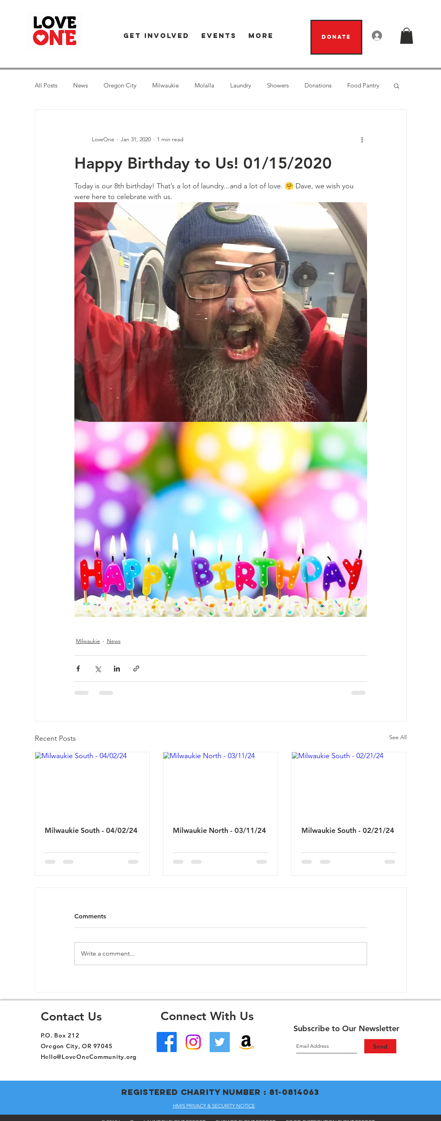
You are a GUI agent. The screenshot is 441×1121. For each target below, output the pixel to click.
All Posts (46, 85)
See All (398, 737)
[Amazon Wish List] (246, 1042)
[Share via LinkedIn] (117, 668)
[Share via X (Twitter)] (97, 668)
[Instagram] (193, 1042)
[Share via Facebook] (78, 668)
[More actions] (362, 139)
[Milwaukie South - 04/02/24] (92, 784)
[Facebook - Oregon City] (167, 1042)
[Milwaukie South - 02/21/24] (349, 784)
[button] (156, 36)
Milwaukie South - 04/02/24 (91, 830)
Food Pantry (363, 85)
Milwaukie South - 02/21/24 (347, 830)
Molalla (204, 85)
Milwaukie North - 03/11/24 (219, 830)
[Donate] (336, 37)
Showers (278, 85)
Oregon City (120, 85)
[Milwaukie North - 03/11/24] (220, 784)
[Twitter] (220, 1042)
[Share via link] (136, 668)
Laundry (240, 85)
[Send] (380, 1046)
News (80, 85)
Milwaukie (165, 85)
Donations (318, 85)
